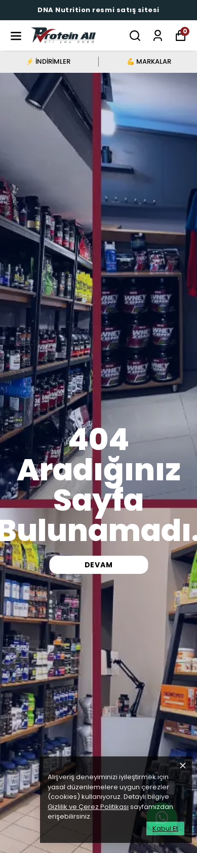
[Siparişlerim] (157, 35)
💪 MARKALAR (149, 61)
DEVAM (99, 565)
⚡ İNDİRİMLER (48, 61)
